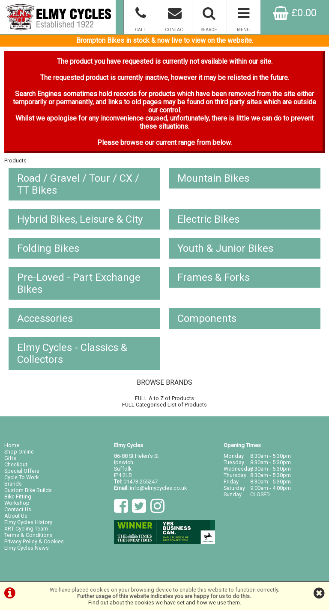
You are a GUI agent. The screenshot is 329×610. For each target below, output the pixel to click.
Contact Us (17, 509)
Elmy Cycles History (28, 522)
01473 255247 (140, 481)
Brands (13, 483)
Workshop (17, 503)
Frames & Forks (213, 277)
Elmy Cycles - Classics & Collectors (72, 353)
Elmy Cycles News (26, 548)
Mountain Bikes (213, 178)
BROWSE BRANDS (164, 382)
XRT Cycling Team (26, 528)
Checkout (15, 464)
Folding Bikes (48, 248)
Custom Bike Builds (28, 490)
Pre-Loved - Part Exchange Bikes (79, 283)
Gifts (10, 458)
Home (11, 445)
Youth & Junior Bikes (225, 248)
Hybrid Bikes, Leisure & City (80, 219)
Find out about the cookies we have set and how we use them (164, 602)
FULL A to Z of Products (164, 398)
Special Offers (21, 471)
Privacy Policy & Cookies (34, 541)
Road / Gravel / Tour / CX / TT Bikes (78, 184)
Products (15, 160)
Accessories (45, 318)
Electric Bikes (208, 219)
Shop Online (19, 451)
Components (206, 318)
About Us (15, 516)
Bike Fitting (17, 496)
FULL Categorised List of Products (164, 404)
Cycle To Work (21, 477)
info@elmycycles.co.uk (158, 488)
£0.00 (295, 13)
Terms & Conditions (28, 535)
